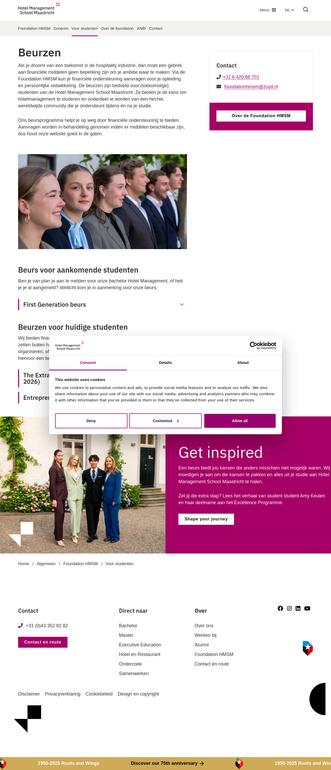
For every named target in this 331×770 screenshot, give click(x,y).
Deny (91, 420)
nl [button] (289, 10)
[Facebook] (280, 608)
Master (126, 635)
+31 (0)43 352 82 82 (43, 625)
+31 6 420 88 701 (241, 77)
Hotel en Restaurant (139, 654)
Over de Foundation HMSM (261, 116)
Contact (155, 28)
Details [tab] (165, 362)
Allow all (240, 420)
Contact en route (42, 642)
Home (23, 564)
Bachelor (128, 625)
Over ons (204, 625)
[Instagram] (289, 608)
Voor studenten (85, 28)
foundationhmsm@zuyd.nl (251, 86)
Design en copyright (138, 694)
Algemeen (46, 564)
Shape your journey (206, 519)
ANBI (141, 28)
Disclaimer (29, 694)
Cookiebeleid (99, 694)
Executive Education (140, 644)
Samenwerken (134, 673)
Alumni (202, 644)
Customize (166, 420)
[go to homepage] (39, 10)
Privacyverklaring (62, 694)
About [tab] (243, 362)
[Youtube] (307, 608)
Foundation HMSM (34, 28)
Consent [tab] (88, 362)
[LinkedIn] (298, 608)
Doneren (61, 28)
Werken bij (206, 635)
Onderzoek (130, 664)
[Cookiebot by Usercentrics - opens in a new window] (253, 345)
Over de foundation (117, 28)
